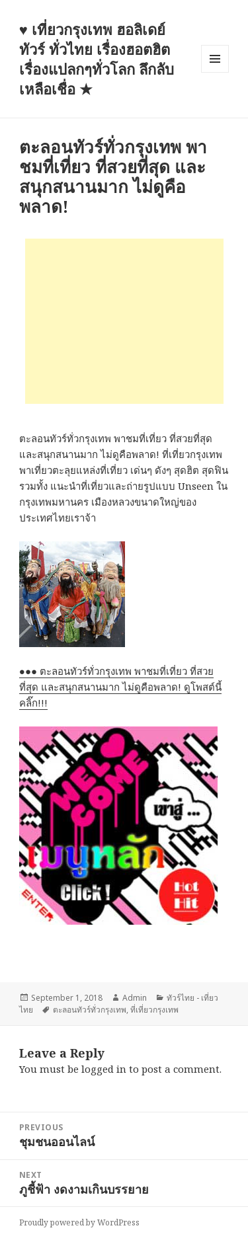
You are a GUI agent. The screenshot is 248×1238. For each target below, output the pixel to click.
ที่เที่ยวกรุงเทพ (154, 1009)
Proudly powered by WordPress (79, 1222)
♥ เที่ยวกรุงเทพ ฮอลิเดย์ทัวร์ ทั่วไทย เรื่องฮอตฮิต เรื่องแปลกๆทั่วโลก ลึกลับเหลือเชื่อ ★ (96, 58)
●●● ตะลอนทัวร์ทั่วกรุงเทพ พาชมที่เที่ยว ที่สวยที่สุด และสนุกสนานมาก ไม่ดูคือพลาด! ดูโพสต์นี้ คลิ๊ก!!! (120, 686)
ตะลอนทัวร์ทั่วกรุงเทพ (89, 1009)
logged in (103, 1068)
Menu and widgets (215, 72)
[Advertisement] (124, 321)
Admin (134, 997)
